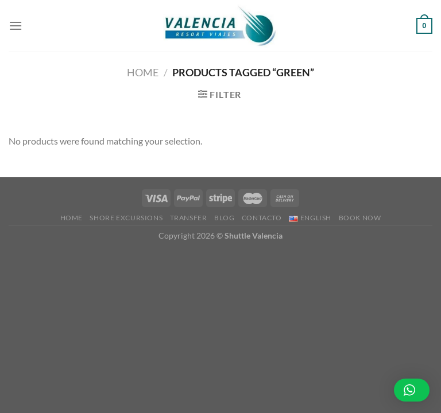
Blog (224, 217)
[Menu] (15, 25)
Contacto (262, 217)
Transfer (188, 217)
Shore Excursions (126, 217)
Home (142, 72)
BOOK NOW (360, 217)
